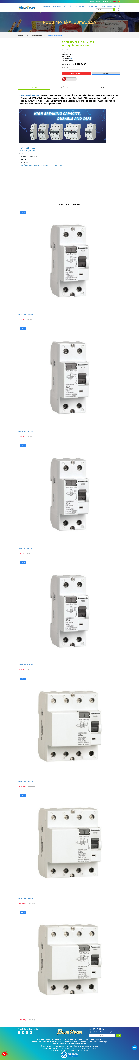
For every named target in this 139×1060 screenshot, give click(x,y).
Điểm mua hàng (76, 73)
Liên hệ (98, 1)
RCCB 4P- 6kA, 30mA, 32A (25, 781)
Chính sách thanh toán (38, 1042)
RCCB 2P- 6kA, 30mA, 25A (25, 314)
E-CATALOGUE (107, 6)
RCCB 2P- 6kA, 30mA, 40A (25, 548)
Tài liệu (92, 1)
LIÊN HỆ (117, 6)
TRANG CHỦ (46, 6)
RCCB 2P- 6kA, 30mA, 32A (25, 431)
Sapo (86, 1050)
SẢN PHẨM (68, 6)
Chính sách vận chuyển (54, 1042)
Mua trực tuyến (107, 1)
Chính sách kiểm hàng (71, 1042)
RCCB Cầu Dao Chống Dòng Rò (36, 35)
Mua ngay (106, 73)
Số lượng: (65, 67)
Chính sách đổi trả (86, 1042)
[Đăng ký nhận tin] (118, 1035)
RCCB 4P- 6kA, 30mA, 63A (25, 1015)
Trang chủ (21, 35)
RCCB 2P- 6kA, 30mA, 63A (25, 665)
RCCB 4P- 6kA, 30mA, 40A (25, 898)
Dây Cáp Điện (81, 6)
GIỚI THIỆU (57, 6)
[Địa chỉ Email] (102, 1035)
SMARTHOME (94, 6)
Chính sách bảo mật (100, 1042)
